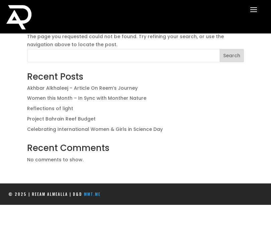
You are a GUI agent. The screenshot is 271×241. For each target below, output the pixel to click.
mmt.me (92, 194)
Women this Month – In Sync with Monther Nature (86, 98)
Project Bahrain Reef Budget (61, 118)
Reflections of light (50, 108)
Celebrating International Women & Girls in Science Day (95, 129)
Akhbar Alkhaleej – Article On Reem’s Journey (82, 88)
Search (231, 55)
